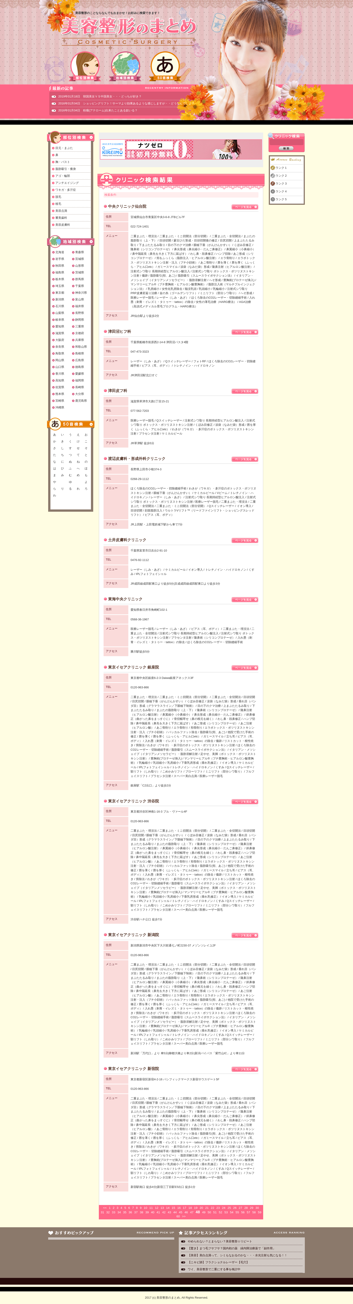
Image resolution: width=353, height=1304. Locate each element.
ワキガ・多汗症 (65, 189)
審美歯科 (61, 217)
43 (169, 1212)
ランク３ (281, 183)
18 (190, 1207)
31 (102, 1212)
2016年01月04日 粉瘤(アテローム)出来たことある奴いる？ (98, 110)
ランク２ (281, 175)
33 (113, 1212)
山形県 (79, 265)
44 (175, 1212)
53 (226, 1212)
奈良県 (59, 346)
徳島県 (79, 367)
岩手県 (59, 259)
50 (209, 1212)
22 (212, 1207)
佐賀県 (59, 387)
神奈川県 (81, 292)
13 (162, 1207)
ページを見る (244, 207)
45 (180, 1212)
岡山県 (59, 360)
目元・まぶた (64, 148)
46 (186, 1212)
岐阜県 (59, 319)
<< (105, 1207)
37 (136, 1212)
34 (119, 1212)
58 (254, 1212)
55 (237, 1212)
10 (145, 1207)
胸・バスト (62, 162)
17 (184, 1207)
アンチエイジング (67, 183)
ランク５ (281, 199)
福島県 (59, 272)
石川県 (59, 306)
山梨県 (59, 313)
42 (163, 1212)
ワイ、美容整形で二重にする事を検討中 (214, 1269)
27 (240, 1207)
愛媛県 (79, 373)
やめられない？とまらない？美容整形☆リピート (221, 1241)
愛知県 (59, 326)
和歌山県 (81, 346)
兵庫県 (79, 340)
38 (141, 1212)
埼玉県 (59, 286)
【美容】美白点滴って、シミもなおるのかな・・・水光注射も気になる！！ (237, 1255)
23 (218, 1207)
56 (242, 1212)
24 (223, 1207)
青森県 (79, 252)
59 (259, 1212)
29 (251, 1207)
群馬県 (79, 279)
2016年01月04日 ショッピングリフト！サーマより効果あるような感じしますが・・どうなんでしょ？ (126, 103)
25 (229, 1207)
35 (124, 1212)
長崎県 (79, 387)
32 (108, 1212)
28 (246, 1207)
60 (178, 1216)
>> (184, 1216)
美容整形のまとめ (128, 31)
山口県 (59, 367)
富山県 (79, 299)
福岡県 (79, 380)
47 (191, 1212)
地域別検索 (125, 66)
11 (151, 1207)
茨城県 (79, 272)
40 (152, 1212)
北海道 (59, 252)
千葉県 (79, 286)
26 (235, 1207)
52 (220, 1212)
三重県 (79, 326)
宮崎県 (59, 400)
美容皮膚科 (62, 224)
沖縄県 (59, 407)
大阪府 (59, 340)
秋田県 (59, 265)
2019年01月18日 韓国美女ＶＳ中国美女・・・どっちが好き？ (100, 96)
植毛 (58, 203)
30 (257, 1207)
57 (248, 1212)
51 (215, 1212)
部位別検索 (85, 66)
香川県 (59, 373)
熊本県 (59, 394)
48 (198, 1212)
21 (206, 1207)
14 (168, 1207)
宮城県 (79, 259)
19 (195, 1207)
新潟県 (59, 299)
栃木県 (59, 279)
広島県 (79, 360)
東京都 (59, 292)
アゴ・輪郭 (62, 176)
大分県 (79, 394)
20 (201, 1207)
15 (173, 1207)
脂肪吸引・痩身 (65, 169)
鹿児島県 (81, 400)
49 (203, 1212)
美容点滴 (61, 210)
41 (158, 1212)
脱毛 (58, 196)
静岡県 (79, 319)
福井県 (79, 306)
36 (130, 1212)
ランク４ (281, 191)
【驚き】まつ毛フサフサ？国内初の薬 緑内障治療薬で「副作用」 (232, 1248)
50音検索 (165, 66)
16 (179, 1207)
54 (231, 1212)
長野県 (79, 313)
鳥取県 (59, 353)
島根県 (79, 353)
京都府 (79, 333)
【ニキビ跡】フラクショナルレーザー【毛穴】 (218, 1262)
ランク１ (281, 167)
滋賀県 (59, 333)
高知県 (59, 380)
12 (156, 1207)
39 (147, 1212)
